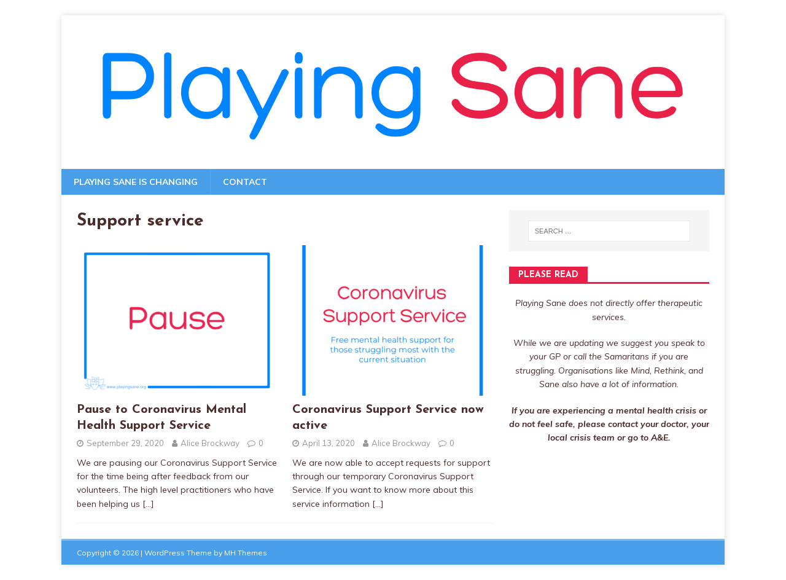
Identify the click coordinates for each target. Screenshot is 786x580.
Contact (245, 181)
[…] (148, 503)
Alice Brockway (210, 443)
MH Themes (245, 552)
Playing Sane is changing (136, 181)
